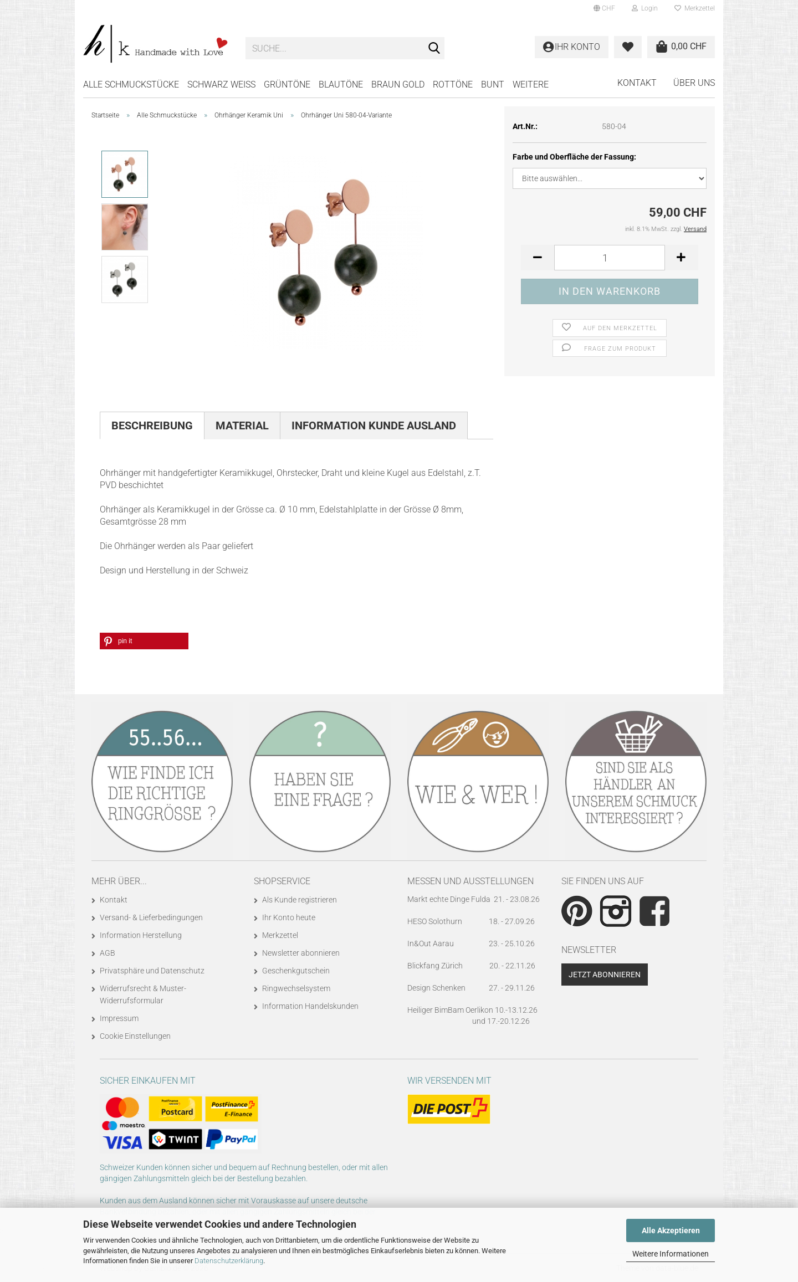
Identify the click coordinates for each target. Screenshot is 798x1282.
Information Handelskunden (310, 1006)
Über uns (694, 83)
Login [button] (645, 8)
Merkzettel (694, 8)
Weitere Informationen (670, 1253)
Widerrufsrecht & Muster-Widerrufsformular (143, 994)
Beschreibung (152, 425)
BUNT (492, 84)
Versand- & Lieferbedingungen (151, 917)
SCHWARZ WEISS (221, 84)
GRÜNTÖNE (287, 84)
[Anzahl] (609, 257)
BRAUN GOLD (397, 84)
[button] (604, 8)
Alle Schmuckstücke (131, 84)
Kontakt (637, 83)
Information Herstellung (141, 935)
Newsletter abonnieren (301, 952)
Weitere (531, 84)
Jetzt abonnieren (605, 974)
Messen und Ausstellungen (470, 881)
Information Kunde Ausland (373, 425)
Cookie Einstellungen (135, 1036)
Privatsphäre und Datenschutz (152, 970)
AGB (107, 952)
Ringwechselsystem (296, 988)
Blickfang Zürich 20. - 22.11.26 (471, 965)
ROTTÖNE (453, 84)
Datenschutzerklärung (229, 1261)
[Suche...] (433, 49)
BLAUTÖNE (341, 84)
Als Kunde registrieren (299, 899)
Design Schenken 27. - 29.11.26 (471, 987)
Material (242, 425)
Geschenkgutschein (296, 970)
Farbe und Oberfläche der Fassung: (574, 156)
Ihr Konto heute (288, 917)
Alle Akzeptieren (671, 1230)
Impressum (119, 1018)
